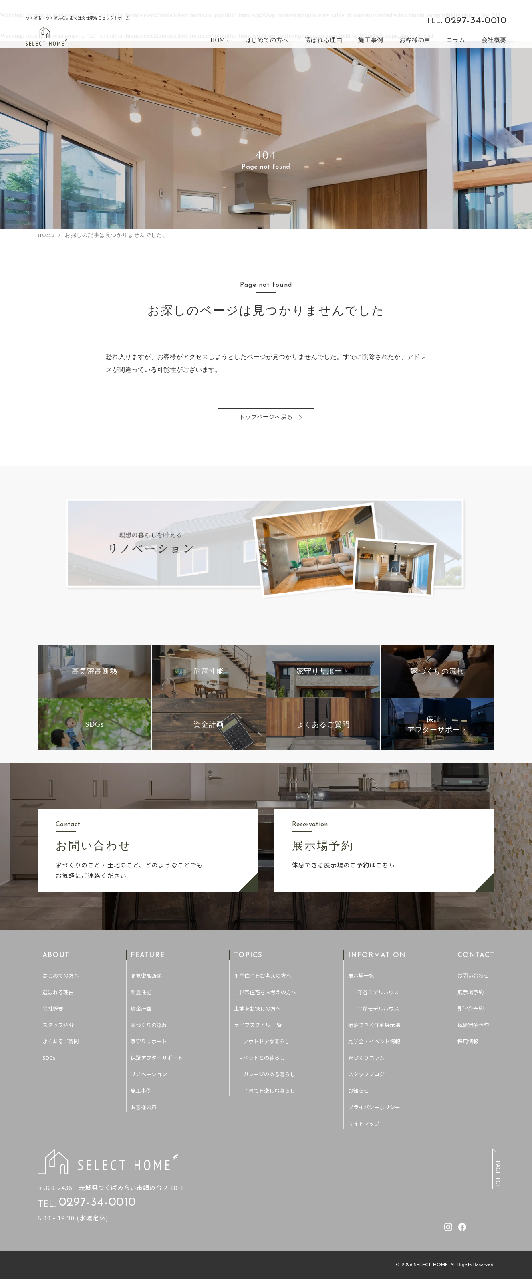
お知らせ (358, 1090)
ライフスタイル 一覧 (258, 1025)
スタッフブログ (366, 1074)
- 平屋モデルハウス (376, 1008)
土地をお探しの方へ (257, 1008)
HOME (219, 40)
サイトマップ (363, 1123)
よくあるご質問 (60, 1041)
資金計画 (141, 1008)
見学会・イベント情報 (374, 1041)
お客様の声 (415, 40)
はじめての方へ (267, 40)
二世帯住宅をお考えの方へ (265, 992)
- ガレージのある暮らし (267, 1074)
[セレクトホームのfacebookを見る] (410, 20)
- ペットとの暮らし (262, 1057)
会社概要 (494, 40)
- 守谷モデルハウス (376, 992)
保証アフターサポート (157, 1057)
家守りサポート (149, 1041)
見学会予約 (470, 1008)
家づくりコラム (366, 1057)
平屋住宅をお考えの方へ (262, 975)
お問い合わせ (473, 975)
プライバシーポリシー (374, 1107)
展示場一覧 (361, 975)
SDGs (49, 1057)
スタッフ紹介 (58, 1025)
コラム (456, 40)
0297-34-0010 (475, 21)
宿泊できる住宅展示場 (374, 1025)
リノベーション (149, 1074)
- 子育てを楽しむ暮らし (267, 1090)
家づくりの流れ (149, 1025)
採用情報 (467, 1041)
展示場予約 (470, 992)
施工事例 (370, 40)
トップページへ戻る (266, 417)
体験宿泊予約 (473, 1025)
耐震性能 (141, 992)
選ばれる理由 (324, 40)
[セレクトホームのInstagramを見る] (396, 20)
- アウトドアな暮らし (265, 1041)
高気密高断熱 (146, 975)
